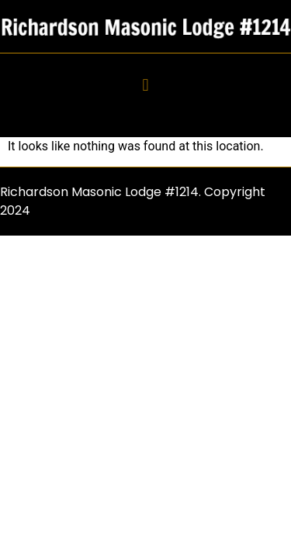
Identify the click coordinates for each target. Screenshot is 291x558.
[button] (145, 85)
